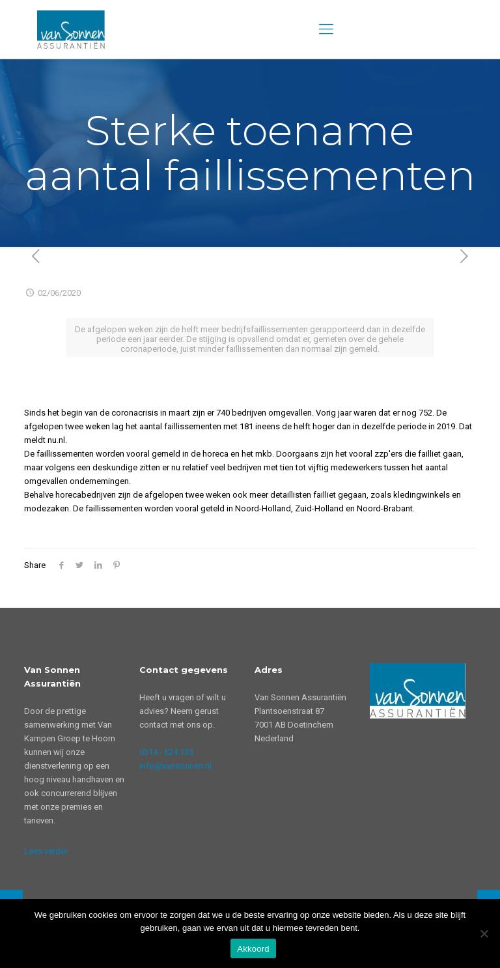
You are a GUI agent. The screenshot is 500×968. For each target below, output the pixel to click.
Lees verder (46, 851)
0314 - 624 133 (166, 752)
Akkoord (253, 949)
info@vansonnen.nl (175, 766)
